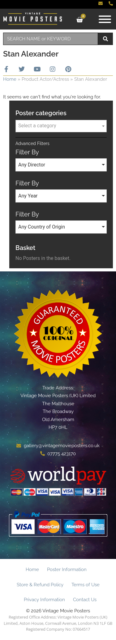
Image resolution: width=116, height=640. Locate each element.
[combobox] (50, 39)
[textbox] (61, 125)
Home (9, 79)
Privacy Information (44, 599)
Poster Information (67, 569)
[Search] (105, 39)
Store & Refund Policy (40, 585)
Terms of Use (85, 585)
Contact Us (85, 599)
